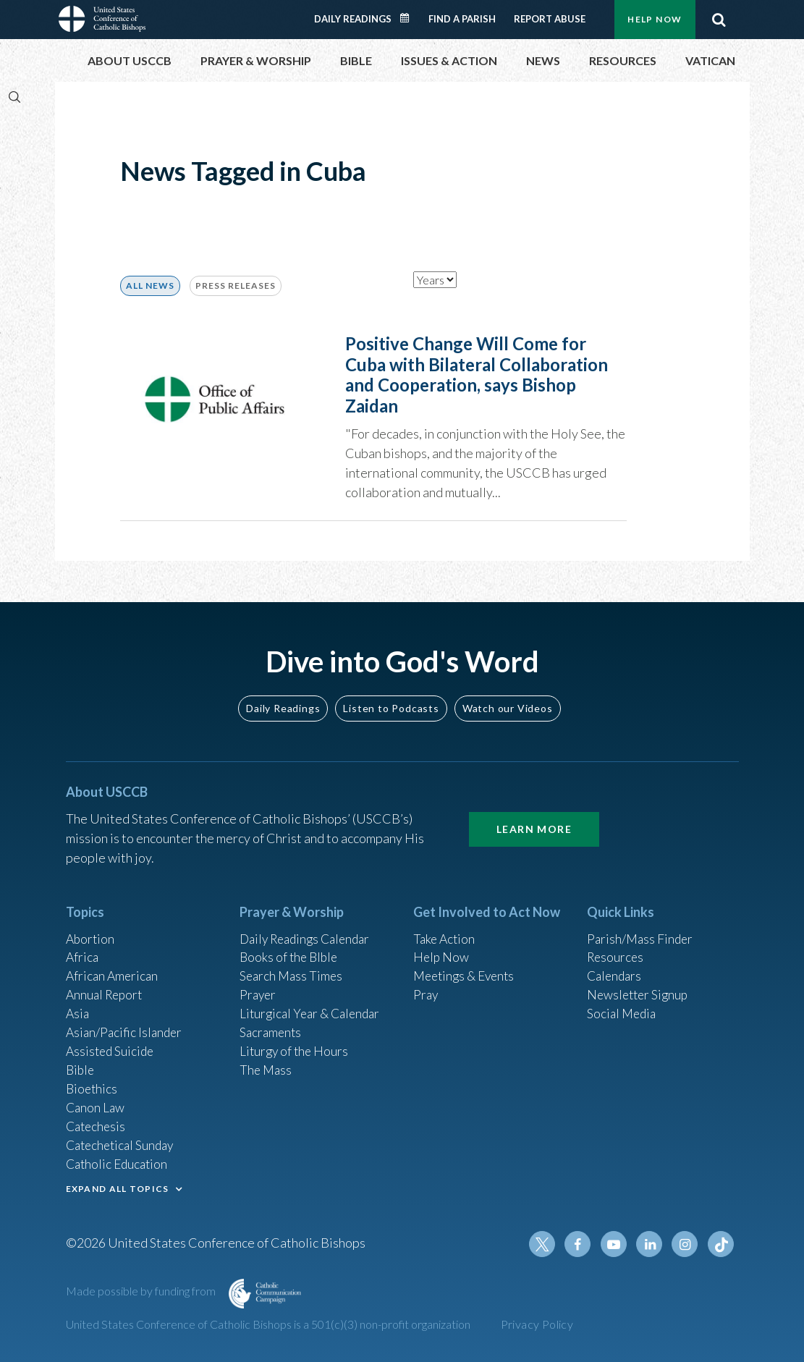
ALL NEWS (150, 285)
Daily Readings (353, 19)
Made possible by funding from (142, 1291)
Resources (616, 947)
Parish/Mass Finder (641, 927)
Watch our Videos (507, 696)
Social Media (623, 1005)
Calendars (616, 966)
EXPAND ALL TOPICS (117, 1186)
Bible (81, 1064)
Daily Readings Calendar (409, 18)
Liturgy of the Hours (296, 1044)
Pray (426, 986)
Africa (83, 947)
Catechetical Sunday (123, 1142)
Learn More (534, 817)
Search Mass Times (293, 966)
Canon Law (96, 1103)
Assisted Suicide (112, 1044)
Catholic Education (119, 1161)
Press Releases (235, 285)
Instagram (687, 1244)
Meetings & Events (467, 966)
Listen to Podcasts (391, 696)
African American (113, 966)
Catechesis (97, 1122)
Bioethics (92, 1083)
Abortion (91, 927)
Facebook (583, 1244)
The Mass (267, 1064)
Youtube (617, 1244)
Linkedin (652, 1244)
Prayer (259, 986)
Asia (78, 1005)
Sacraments (272, 1025)
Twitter (548, 1244)
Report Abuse (549, 19)
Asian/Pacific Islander (126, 1025)
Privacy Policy (537, 1324)
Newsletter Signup (640, 986)
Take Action (445, 927)
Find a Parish (462, 19)
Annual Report (106, 986)
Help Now (654, 19)
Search (719, 19)
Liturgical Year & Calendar (313, 1005)
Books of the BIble (291, 947)
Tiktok (721, 1244)
